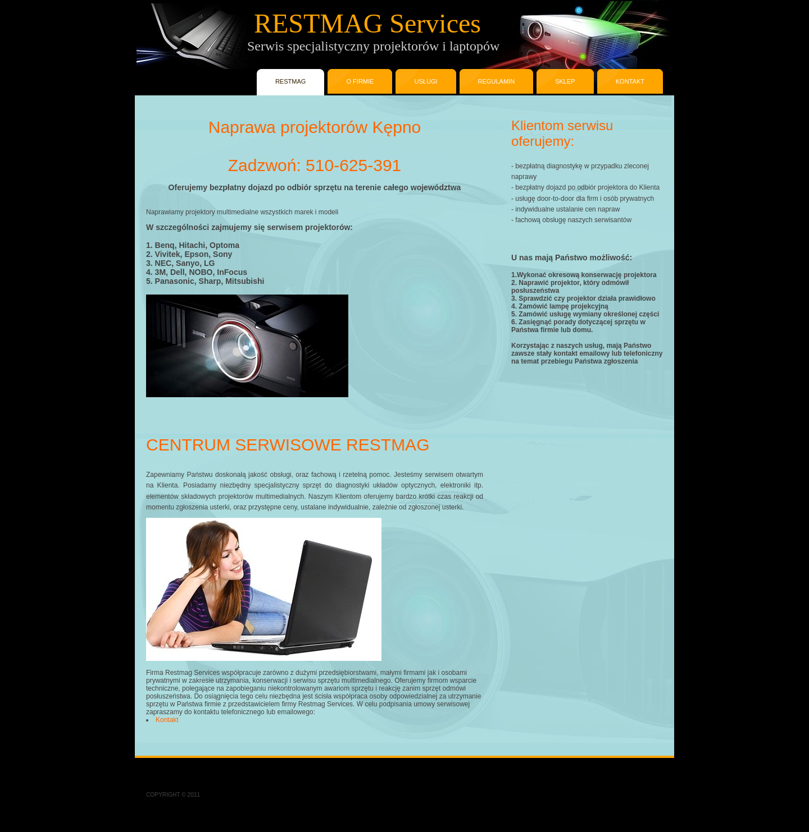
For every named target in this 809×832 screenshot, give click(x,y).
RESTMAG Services (313, 23)
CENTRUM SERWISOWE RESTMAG (287, 444)
